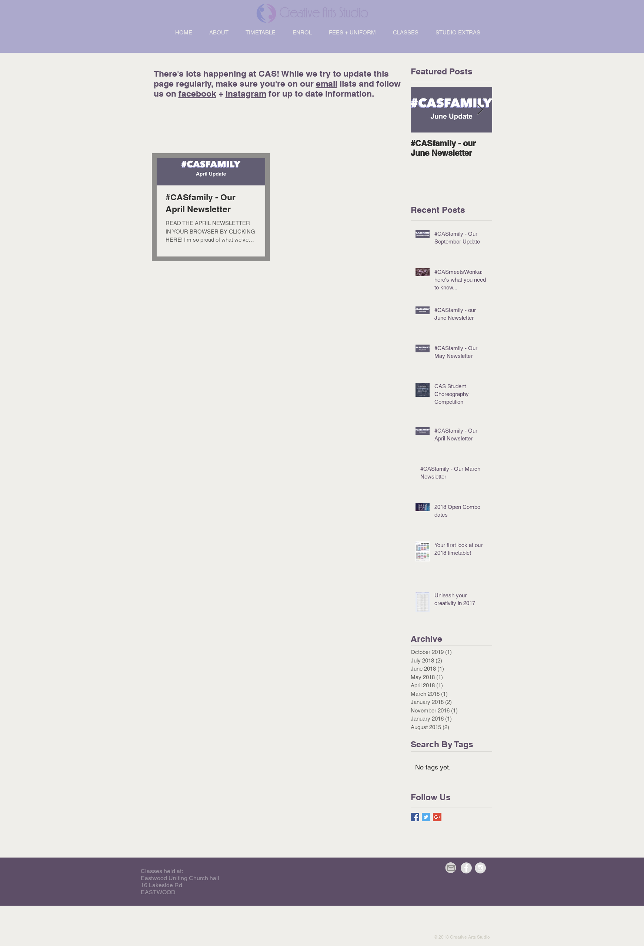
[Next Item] (480, 109)
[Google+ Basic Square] (437, 817)
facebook (197, 93)
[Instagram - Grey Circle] (480, 867)
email (326, 83)
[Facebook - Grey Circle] (466, 867)
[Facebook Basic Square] (415, 817)
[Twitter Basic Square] (426, 817)
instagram (246, 93)
